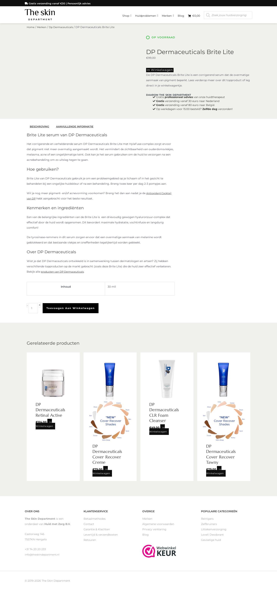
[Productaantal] (33, 310)
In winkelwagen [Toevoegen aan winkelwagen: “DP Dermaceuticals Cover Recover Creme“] (101, 473)
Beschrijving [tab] (40, 128)
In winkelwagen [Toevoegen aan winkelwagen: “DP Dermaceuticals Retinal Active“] (44, 426)
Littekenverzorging (213, 531)
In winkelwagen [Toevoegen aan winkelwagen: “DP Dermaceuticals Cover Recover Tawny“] (215, 473)
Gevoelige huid (211, 542)
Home (31, 30)
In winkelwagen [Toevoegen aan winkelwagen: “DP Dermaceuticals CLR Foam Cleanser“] (158, 431)
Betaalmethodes (95, 520)
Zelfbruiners (209, 526)
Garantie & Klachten (97, 531)
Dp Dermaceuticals (62, 30)
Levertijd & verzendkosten (101, 536)
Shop (126, 14)
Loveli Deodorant (212, 536)
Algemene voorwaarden (158, 526)
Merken (168, 14)
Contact (89, 526)
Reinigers (207, 520)
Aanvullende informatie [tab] (76, 128)
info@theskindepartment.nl (43, 556)
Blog (181, 15)
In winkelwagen (157, 72)
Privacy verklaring (154, 531)
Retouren (90, 542)
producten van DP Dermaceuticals (64, 274)
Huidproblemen (146, 14)
